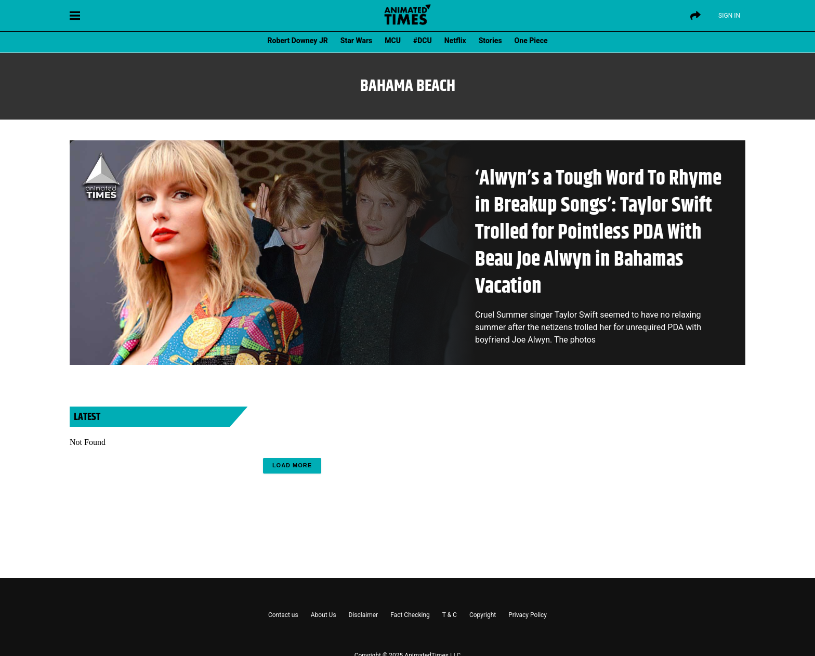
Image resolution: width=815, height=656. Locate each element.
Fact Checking (410, 615)
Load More (292, 465)
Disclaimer (363, 615)
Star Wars (356, 40)
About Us (323, 615)
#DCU (422, 40)
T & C (449, 615)
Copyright (482, 615)
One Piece (531, 40)
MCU (393, 40)
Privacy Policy (527, 615)
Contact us (283, 615)
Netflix (455, 40)
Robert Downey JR (297, 40)
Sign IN (729, 15)
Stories (490, 40)
